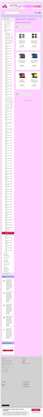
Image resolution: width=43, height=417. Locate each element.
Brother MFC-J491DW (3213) (8, 117)
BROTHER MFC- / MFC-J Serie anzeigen (9, 34)
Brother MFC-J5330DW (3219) (8, 172)
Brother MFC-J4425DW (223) (8, 159)
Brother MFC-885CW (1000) (8, 68)
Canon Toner (5, 258)
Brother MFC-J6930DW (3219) (8, 246)
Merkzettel (38, 1)
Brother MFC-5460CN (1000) (8, 75)
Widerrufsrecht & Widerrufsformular (7, 364)
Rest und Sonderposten (6, 273)
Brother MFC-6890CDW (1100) (8, 95)
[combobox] (23, 27)
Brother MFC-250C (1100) (9, 38)
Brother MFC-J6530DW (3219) (8, 215)
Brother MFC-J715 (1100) (9, 128)
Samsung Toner (6, 271)
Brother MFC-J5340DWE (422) (9, 182)
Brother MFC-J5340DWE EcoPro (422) (9, 184)
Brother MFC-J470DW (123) (8, 112)
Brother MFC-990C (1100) (9, 70)
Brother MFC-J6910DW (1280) (8, 241)
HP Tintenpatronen (6, 264)
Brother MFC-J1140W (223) (8, 146)
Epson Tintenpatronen (7, 262)
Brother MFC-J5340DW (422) (8, 179)
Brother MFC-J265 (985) (9, 101)
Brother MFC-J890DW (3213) (8, 138)
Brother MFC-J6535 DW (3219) (8, 218)
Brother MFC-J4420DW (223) (8, 156)
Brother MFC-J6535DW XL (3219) (9, 220)
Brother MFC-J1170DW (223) (8, 151)
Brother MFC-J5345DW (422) (8, 187)
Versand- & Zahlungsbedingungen (7, 362)
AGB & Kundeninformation (6, 367)
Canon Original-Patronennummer (6, 261)
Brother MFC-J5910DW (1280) (8, 205)
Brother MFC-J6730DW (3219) (8, 236)
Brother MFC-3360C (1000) (8, 73)
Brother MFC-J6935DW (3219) (8, 248)
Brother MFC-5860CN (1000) (8, 80)
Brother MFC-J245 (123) (9, 99)
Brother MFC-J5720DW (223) (8, 195)
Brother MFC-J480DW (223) (8, 115)
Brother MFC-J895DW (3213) (8, 141)
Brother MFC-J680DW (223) (8, 238)
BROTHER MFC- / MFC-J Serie (8, 31)
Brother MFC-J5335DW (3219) (8, 177)
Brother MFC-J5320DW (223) (8, 169)
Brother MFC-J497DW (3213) (8, 120)
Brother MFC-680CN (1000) (8, 62)
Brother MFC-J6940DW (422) (8, 251)
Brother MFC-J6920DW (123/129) (8, 243)
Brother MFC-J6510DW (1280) (8, 210)
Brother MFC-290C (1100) (9, 41)
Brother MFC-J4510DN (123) (8, 161)
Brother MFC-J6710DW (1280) (8, 230)
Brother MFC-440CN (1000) (8, 44)
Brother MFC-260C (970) (9, 40)
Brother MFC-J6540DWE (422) (9, 225)
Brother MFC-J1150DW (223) (8, 149)
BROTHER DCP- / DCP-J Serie (8, 27)
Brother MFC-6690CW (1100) (8, 92)
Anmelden (8, 350)
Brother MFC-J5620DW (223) (8, 189)
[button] (27, 1)
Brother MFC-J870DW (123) (8, 133)
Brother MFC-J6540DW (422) (8, 223)
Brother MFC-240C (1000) (9, 37)
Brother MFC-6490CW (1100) (8, 89)
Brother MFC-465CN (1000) (8, 46)
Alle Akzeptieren (36, 409)
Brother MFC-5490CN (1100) (8, 78)
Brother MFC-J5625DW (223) (8, 192)
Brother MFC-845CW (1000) (8, 66)
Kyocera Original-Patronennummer (6, 269)
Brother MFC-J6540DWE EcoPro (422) (9, 228)
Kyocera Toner (6, 267)
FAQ (2, 383)
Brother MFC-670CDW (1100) (8, 59)
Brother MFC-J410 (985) (9, 104)
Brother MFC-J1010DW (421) (8, 143)
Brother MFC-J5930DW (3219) (8, 207)
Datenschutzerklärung (5, 369)
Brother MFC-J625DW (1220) (8, 124)
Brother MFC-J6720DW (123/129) (8, 233)
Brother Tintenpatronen (7, 22)
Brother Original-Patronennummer (6, 255)
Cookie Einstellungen (5, 371)
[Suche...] (3, 13)
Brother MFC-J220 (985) (9, 98)
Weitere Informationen (36, 412)
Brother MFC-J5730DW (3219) (8, 197)
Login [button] (32, 1)
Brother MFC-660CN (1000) (8, 52)
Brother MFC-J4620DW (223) (8, 164)
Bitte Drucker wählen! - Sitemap (7, 360)
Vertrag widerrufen (5, 405)
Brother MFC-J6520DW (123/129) (8, 212)
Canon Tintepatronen (7, 257)
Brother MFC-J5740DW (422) (8, 200)
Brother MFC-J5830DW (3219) (8, 202)
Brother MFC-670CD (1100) (8, 57)
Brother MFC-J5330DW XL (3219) (9, 174)
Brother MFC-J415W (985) (9, 107)
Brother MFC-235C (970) (9, 35)
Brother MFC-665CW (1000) (8, 54)
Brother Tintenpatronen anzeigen (7, 24)
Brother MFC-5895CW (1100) (8, 87)
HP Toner (5, 265)
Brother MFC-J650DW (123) (8, 126)
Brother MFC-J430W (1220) (8, 110)
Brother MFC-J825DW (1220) (8, 131)
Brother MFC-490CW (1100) (8, 49)
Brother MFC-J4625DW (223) (8, 166)
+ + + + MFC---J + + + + (8, 96)
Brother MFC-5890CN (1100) (8, 83)
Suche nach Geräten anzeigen (8, 20)
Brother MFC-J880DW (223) (8, 136)
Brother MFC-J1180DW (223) (8, 154)
